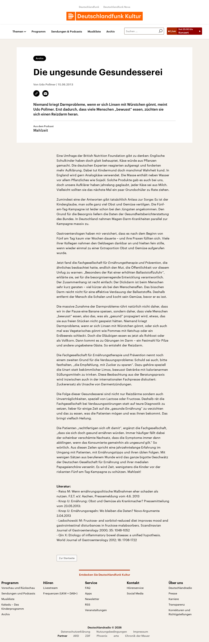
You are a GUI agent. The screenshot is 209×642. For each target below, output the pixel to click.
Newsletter (92, 598)
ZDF (87, 635)
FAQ (87, 587)
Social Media (135, 593)
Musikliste (94, 31)
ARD (76, 635)
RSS (87, 604)
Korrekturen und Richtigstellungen (180, 612)
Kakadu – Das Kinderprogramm (12, 606)
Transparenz (177, 604)
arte (116, 635)
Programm (39, 31)
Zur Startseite (67, 558)
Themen (17, 31)
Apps (88, 593)
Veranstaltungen (96, 610)
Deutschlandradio (180, 587)
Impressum (140, 631)
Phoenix (102, 635)
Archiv (110, 31)
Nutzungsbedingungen (111, 631)
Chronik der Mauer (137, 635)
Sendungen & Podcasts (66, 31)
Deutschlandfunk (89, 6)
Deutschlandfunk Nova (116, 6)
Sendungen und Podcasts (18, 593)
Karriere (174, 598)
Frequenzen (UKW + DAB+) (60, 593)
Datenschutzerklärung (75, 631)
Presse (173, 593)
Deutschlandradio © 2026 (105, 627)
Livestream (50, 587)
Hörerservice (135, 587)
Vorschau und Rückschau (18, 587)
